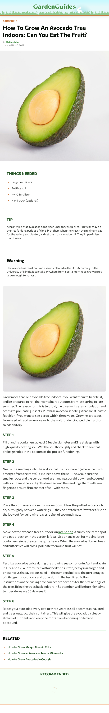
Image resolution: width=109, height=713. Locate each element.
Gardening (10, 21)
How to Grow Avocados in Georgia (29, 659)
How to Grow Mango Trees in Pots (29, 647)
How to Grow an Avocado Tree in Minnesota (35, 653)
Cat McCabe (12, 42)
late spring (65, 532)
